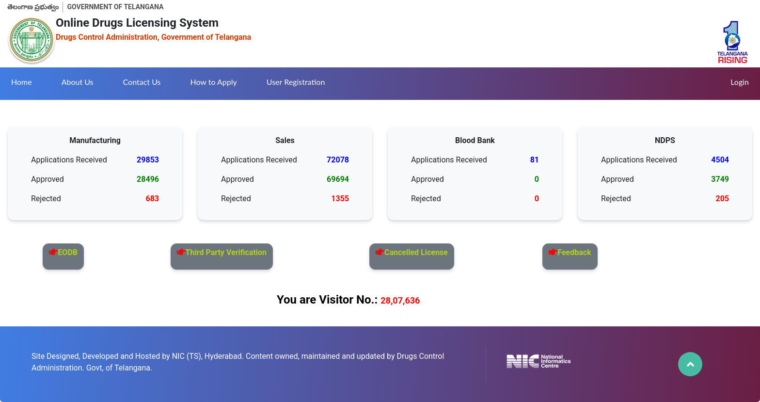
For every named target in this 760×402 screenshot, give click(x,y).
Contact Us (142, 81)
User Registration (296, 81)
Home (21, 81)
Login (739, 81)
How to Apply (213, 81)
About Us (78, 81)
